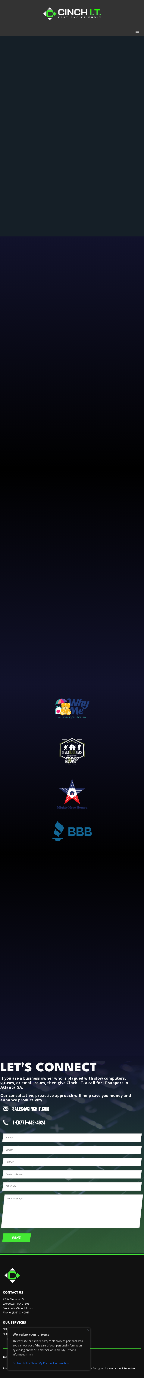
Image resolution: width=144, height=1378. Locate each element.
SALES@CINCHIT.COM (30, 1109)
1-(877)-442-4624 (28, 1123)
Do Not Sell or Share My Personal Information (41, 1363)
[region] (49, 1349)
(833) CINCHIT (21, 1312)
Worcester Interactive (122, 1368)
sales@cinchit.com (22, 1308)
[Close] (88, 1330)
